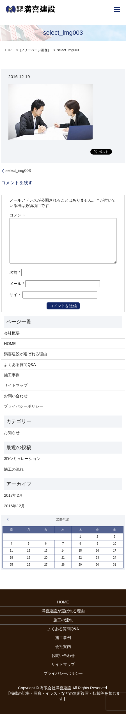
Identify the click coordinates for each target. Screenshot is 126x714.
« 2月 (8, 519)
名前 (15, 272)
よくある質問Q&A (20, 364)
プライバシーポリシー (23, 406)
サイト (15, 294)
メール (17, 283)
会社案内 (63, 646)
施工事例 (12, 375)
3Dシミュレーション (22, 458)
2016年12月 (14, 506)
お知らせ (12, 432)
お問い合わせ (16, 396)
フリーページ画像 (34, 50)
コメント (17, 215)
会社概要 (12, 333)
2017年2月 (13, 495)
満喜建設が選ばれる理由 (25, 354)
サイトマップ (16, 385)
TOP (7, 50)
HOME (10, 343)
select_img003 (18, 170)
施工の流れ (14, 469)
